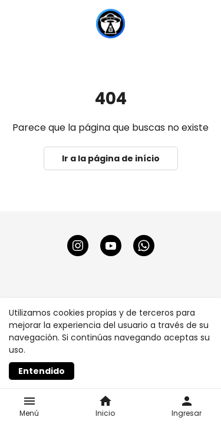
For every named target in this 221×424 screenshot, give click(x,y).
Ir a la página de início (111, 158)
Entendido (41, 371)
